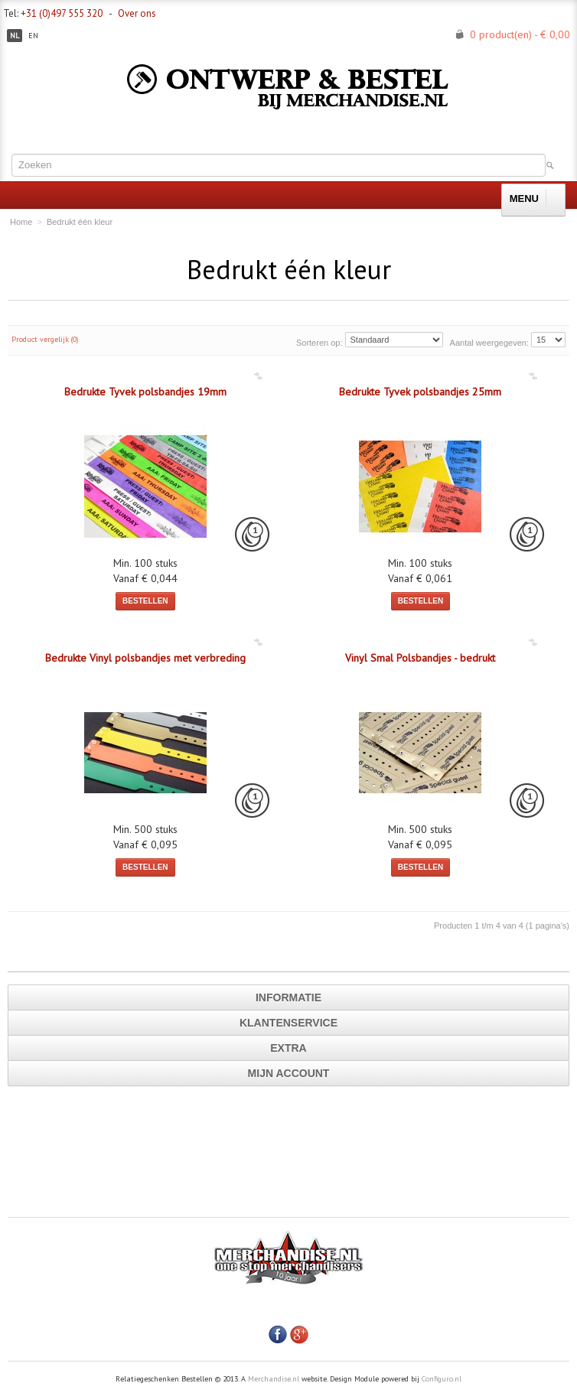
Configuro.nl (441, 1379)
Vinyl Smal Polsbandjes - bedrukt (420, 658)
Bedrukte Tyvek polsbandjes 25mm (420, 392)
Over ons (137, 13)
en (33, 36)
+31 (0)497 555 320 (62, 13)
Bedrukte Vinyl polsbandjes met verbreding (145, 658)
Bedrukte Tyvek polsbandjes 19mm (145, 392)
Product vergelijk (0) (45, 339)
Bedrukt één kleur (79, 221)
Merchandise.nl (273, 1379)
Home (21, 221)
